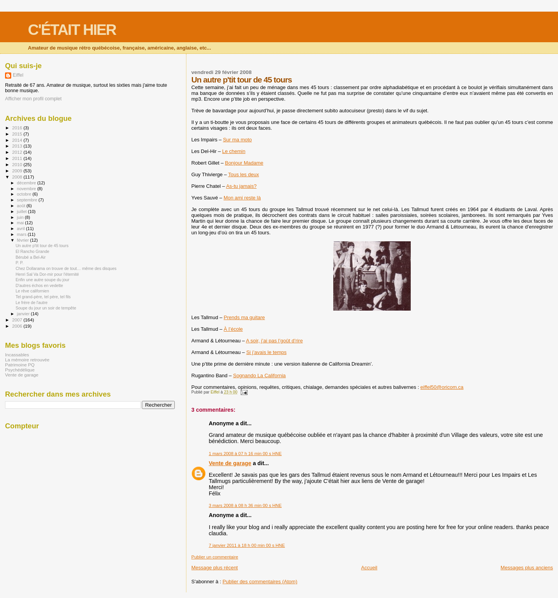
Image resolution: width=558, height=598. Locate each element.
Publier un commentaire (214, 557)
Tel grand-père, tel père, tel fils (43, 296)
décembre (27, 182)
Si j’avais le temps (266, 352)
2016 (17, 127)
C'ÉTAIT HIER (72, 29)
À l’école (233, 329)
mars (22, 234)
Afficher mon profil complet (33, 98)
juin (21, 217)
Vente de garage (230, 463)
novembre (27, 188)
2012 (17, 152)
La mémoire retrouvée (27, 359)
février (23, 240)
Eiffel (18, 75)
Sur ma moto (237, 140)
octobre (25, 194)
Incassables (17, 354)
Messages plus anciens (527, 568)
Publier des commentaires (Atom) (259, 581)
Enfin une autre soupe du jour (42, 279)
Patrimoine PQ (19, 364)
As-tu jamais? (241, 186)
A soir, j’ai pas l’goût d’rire (274, 341)
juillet (22, 211)
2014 (17, 140)
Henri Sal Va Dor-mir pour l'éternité (47, 274)
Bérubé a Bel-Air (31, 257)
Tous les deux (243, 174)
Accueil (369, 568)
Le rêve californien (32, 291)
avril (21, 228)
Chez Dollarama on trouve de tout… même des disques (66, 268)
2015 (17, 133)
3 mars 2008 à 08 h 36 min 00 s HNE (245, 505)
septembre (28, 200)
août (22, 205)
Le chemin (233, 151)
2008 (17, 176)
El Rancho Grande (32, 251)
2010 (17, 164)
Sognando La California (259, 375)
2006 (17, 325)
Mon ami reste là (242, 198)
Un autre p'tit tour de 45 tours (42, 245)
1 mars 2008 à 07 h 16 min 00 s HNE (245, 453)
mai (21, 222)
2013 (17, 145)
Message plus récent (214, 568)
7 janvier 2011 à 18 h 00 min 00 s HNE (247, 545)
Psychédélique (19, 369)
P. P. (19, 262)
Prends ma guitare (244, 317)
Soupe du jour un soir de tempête (46, 308)
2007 (17, 319)
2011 (17, 158)
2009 (17, 170)
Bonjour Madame (244, 163)
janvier (24, 313)
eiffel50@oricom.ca (441, 387)
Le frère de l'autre (32, 302)
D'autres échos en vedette (39, 285)
